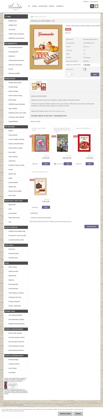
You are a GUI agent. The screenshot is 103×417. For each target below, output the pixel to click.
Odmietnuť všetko (65, 414)
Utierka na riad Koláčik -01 (84, 128)
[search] (92, 6)
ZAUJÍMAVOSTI (59, 6)
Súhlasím (78, 414)
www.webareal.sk (19, 405)
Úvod (32, 16)
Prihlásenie (86, 1)
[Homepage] (29, 6)
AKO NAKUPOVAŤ (43, 6)
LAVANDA (34, 6)
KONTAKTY (51, 6)
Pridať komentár (91, 227)
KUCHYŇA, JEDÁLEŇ (37, 116)
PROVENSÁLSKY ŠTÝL (60, 116)
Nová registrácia (94, 1)
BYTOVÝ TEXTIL (48, 116)
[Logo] (15, 6)
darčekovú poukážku (16, 390)
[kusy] (68, 74)
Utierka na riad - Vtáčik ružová (39, 129)
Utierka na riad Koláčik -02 (40, 172)
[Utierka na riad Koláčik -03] (46, 25)
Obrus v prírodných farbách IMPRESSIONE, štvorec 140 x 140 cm (62, 130)
